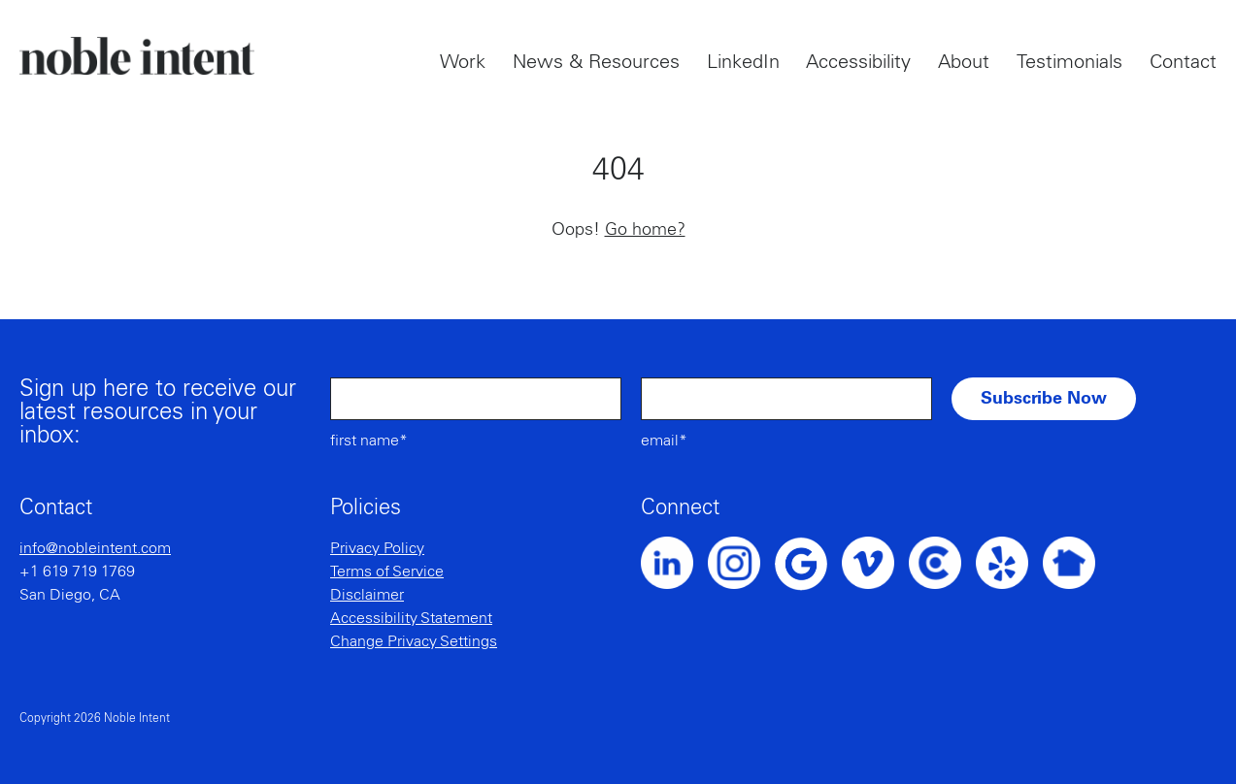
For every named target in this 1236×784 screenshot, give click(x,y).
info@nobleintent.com (95, 548)
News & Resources (596, 62)
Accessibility (858, 62)
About (963, 62)
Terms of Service (387, 571)
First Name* (369, 440)
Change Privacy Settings (413, 641)
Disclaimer (367, 595)
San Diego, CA (69, 595)
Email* (664, 440)
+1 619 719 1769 (77, 571)
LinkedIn (743, 62)
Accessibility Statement (411, 618)
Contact (1183, 62)
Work (462, 62)
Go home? (645, 230)
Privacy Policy (377, 548)
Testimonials (1069, 62)
